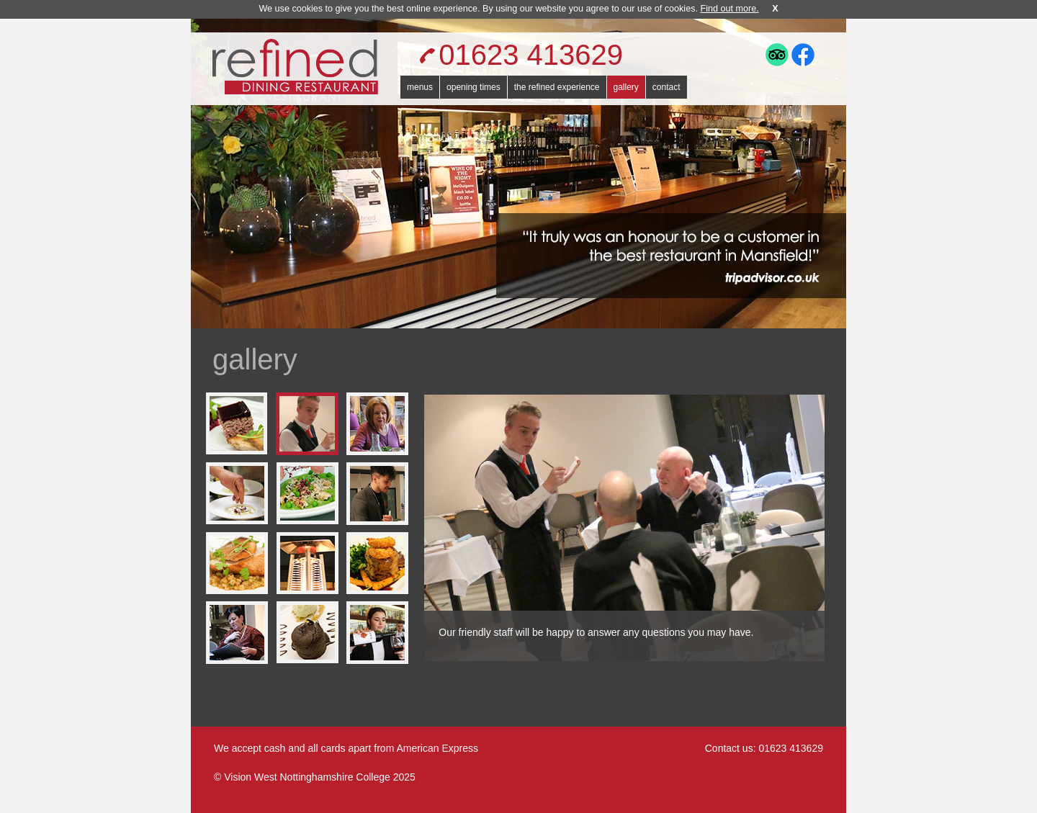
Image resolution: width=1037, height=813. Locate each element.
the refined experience (557, 87)
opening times (473, 87)
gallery (626, 87)
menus (420, 87)
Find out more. (729, 9)
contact (666, 87)
